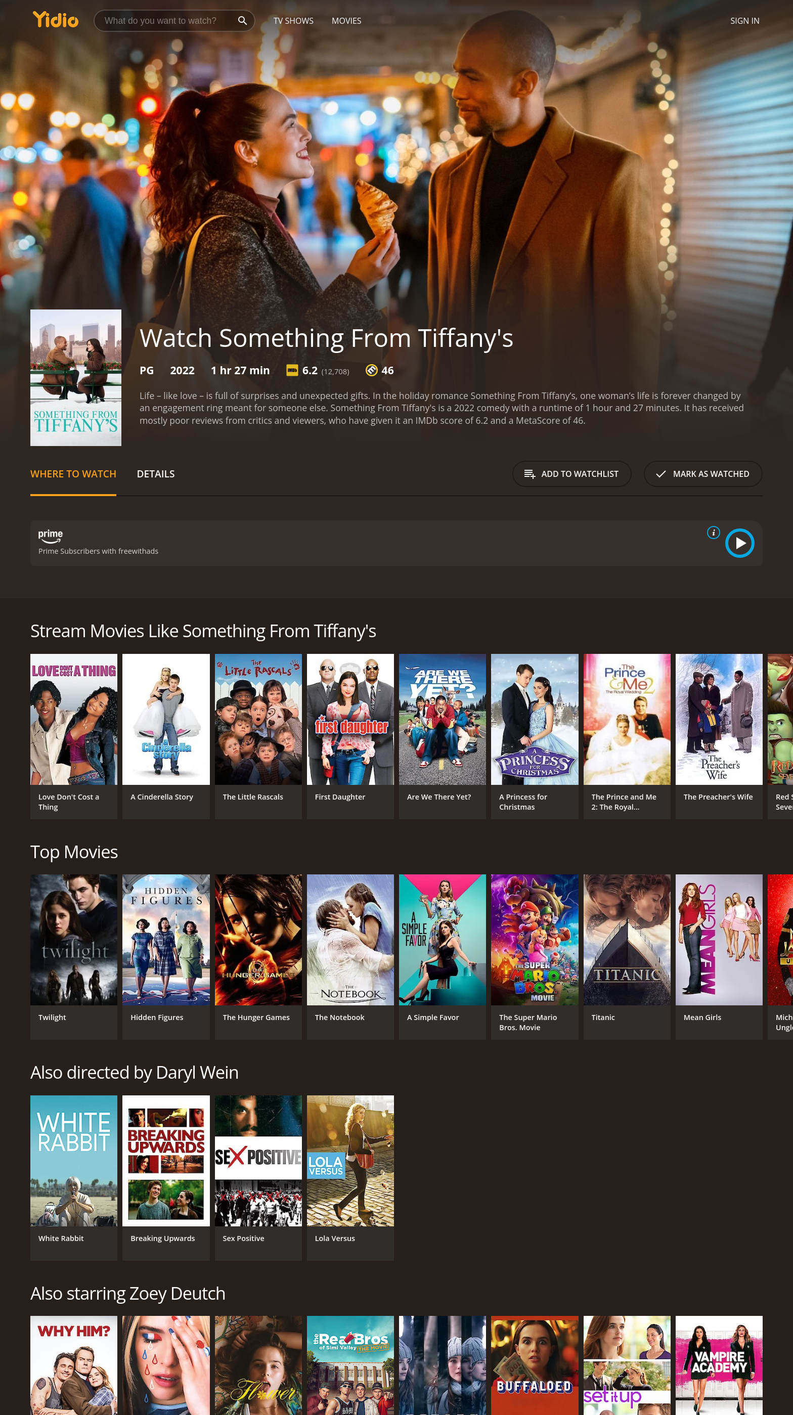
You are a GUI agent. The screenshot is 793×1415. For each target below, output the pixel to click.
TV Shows (294, 20)
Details (155, 473)
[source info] (711, 532)
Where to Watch (73, 473)
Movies (347, 20)
